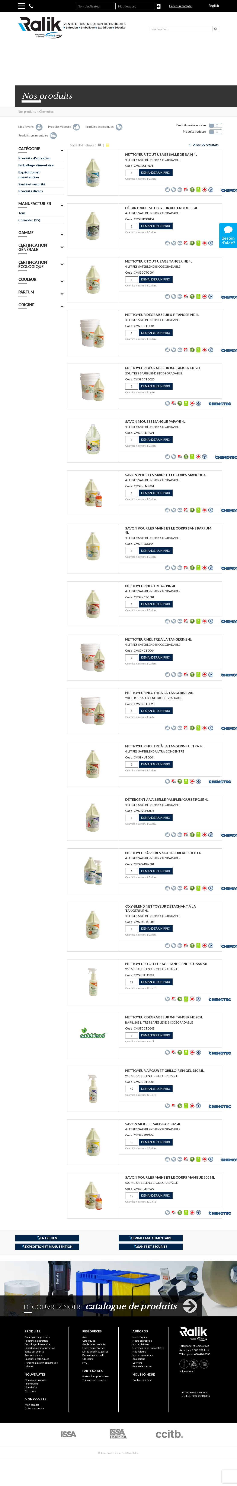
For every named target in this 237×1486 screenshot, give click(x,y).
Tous (21, 213)
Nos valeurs (139, 1351)
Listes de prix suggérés (95, 1351)
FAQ (84, 1362)
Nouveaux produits (36, 1380)
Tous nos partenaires (94, 1380)
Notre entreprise (142, 1340)
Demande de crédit (93, 1355)
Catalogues (88, 1340)
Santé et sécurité (31, 184)
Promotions (31, 1383)
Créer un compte (180, 6)
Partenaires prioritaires (95, 1376)
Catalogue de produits (37, 1337)
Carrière (137, 1362)
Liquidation (31, 1387)
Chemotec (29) (29, 220)
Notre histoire (140, 1344)
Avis (84, 1337)
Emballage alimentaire (36, 165)
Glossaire (87, 1358)
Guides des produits (93, 1344)
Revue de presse (141, 1366)
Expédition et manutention (29, 174)
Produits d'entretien (34, 158)
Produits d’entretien (36, 1340)
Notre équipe (140, 1337)
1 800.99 (200, 1350)
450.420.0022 (201, 1345)
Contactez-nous (141, 1380)
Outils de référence (93, 1348)
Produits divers (30, 191)
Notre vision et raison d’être (148, 1348)
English (213, 5)
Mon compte (32, 1404)
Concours (30, 1391)
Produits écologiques (37, 1358)
